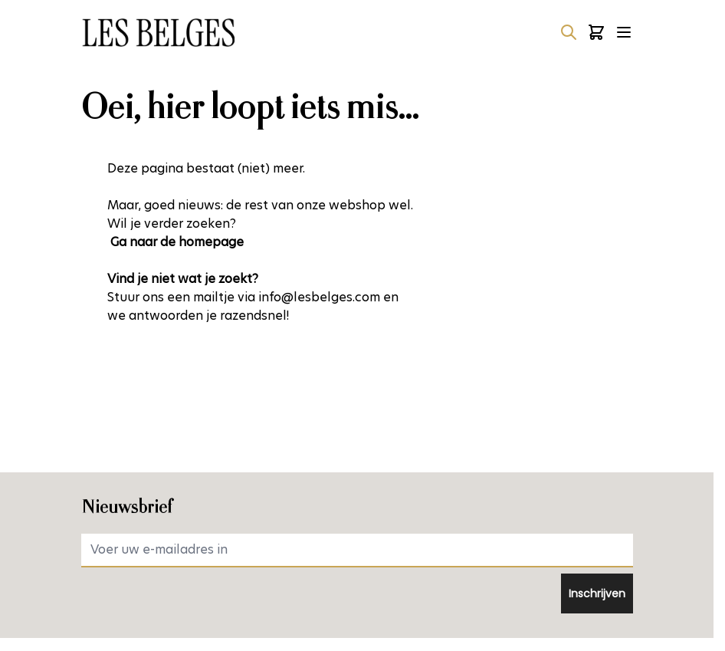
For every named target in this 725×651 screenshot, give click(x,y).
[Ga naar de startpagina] (158, 32)
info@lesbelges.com (319, 297)
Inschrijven (597, 593)
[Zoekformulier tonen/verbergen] (568, 32)
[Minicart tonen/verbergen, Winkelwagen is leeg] (596, 32)
